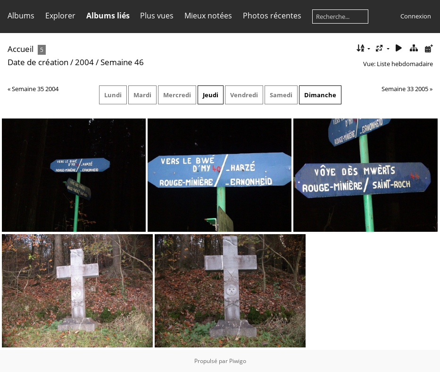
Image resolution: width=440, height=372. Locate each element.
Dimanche (320, 95)
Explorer (60, 15)
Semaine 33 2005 (405, 89)
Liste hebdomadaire (405, 63)
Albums (21, 15)
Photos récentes (272, 15)
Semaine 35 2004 (35, 89)
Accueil (20, 48)
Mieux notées (208, 15)
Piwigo (237, 361)
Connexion (415, 16)
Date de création (38, 62)
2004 (84, 62)
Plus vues (157, 15)
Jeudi (210, 95)
